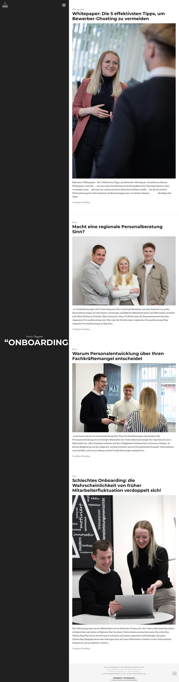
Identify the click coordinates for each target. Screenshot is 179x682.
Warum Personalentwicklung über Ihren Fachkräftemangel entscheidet (118, 356)
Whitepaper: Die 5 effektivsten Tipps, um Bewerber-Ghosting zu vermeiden (118, 16)
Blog (74, 222)
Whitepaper (78, 9)
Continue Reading (82, 202)
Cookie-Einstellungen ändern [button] (124, 680)
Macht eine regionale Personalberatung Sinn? (117, 229)
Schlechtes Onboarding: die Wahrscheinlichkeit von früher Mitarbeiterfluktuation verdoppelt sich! (116, 485)
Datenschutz (129, 678)
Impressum (117, 678)
